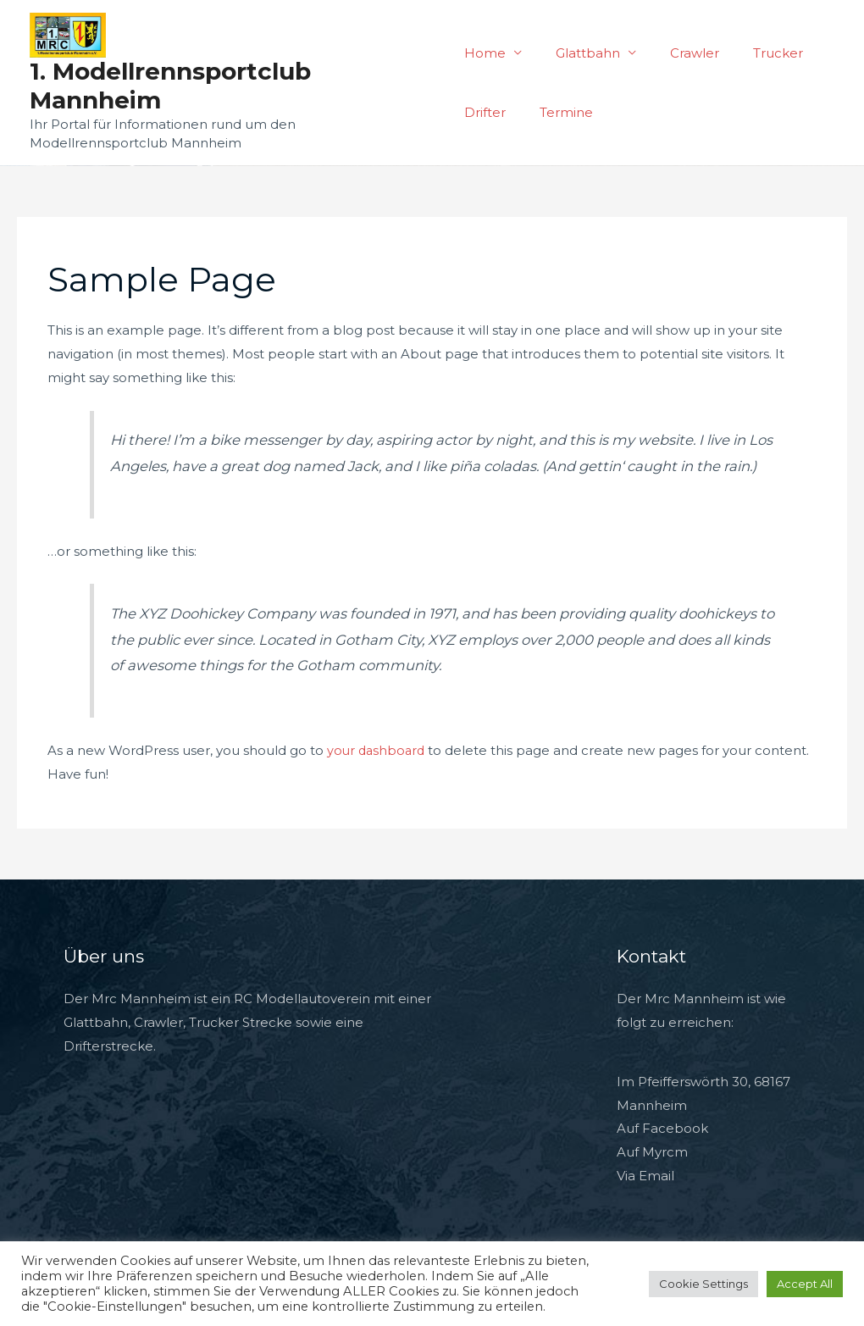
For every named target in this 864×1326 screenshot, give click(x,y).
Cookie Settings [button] (703, 1283)
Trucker (753, 53)
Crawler (677, 53)
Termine (557, 112)
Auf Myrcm (652, 1152)
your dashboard (378, 750)
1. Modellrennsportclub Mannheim (170, 85)
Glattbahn (579, 53)
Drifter (485, 112)
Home (485, 53)
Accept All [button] (805, 1283)
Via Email (645, 1176)
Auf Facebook (662, 1128)
